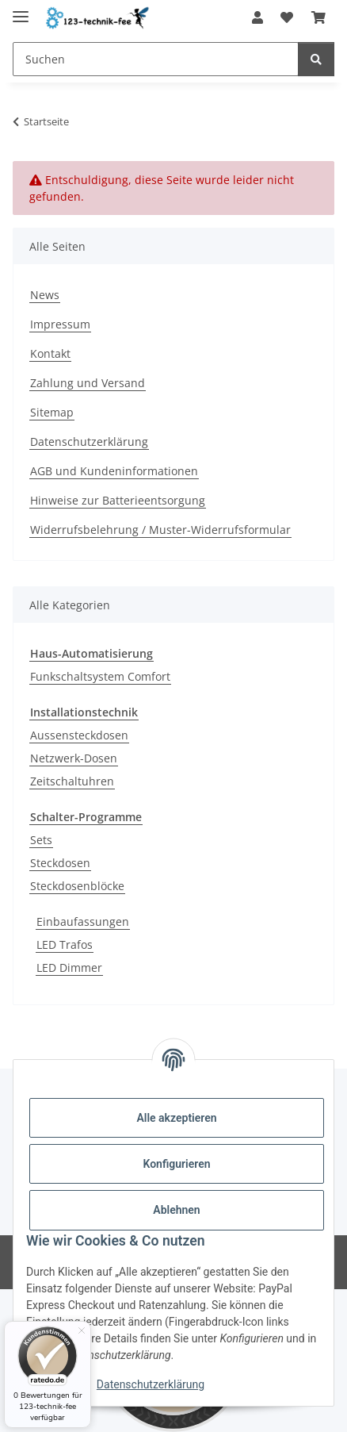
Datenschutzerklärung (150, 1384)
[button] (257, 17)
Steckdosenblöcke (77, 885)
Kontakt (50, 353)
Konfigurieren (176, 1164)
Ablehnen (176, 1210)
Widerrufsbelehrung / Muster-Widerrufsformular (160, 529)
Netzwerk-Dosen (73, 758)
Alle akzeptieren (176, 1117)
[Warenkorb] (318, 17)
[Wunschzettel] (287, 17)
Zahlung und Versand (87, 382)
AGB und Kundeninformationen (114, 470)
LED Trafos (64, 944)
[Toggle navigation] (21, 10)
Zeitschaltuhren (72, 781)
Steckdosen (60, 862)
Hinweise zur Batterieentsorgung (117, 500)
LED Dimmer (69, 967)
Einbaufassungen (82, 921)
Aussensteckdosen (79, 735)
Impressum (60, 324)
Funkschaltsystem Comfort (100, 676)
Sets (41, 839)
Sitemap (52, 412)
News (44, 294)
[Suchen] (156, 59)
